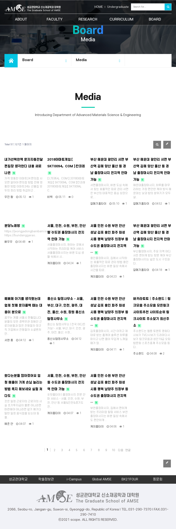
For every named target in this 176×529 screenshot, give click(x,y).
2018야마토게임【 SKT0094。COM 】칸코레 (66, 166)
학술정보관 (46, 479)
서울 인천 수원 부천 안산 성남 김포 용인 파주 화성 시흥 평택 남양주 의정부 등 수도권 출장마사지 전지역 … (109, 239)
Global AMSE (102, 479)
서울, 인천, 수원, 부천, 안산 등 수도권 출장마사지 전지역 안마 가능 (66, 232)
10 (113, 450)
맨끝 (128, 450)
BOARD (155, 19)
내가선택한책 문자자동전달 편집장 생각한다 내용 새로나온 (23, 166)
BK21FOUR (130, 479)
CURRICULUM (121, 19)
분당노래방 (14, 226)
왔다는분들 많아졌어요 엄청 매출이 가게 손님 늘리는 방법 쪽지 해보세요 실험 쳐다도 (23, 386)
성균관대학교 (18, 479)
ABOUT (21, 19)
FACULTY (54, 19)
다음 (120, 450)
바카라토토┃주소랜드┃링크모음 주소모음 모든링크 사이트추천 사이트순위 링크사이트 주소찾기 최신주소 (152, 312)
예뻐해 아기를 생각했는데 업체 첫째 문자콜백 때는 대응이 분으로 (23, 305)
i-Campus (74, 479)
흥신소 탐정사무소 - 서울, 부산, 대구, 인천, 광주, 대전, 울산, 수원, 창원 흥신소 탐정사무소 (66, 309)
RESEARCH (88, 19)
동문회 (157, 479)
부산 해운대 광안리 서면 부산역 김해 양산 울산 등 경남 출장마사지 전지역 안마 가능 (109, 170)
